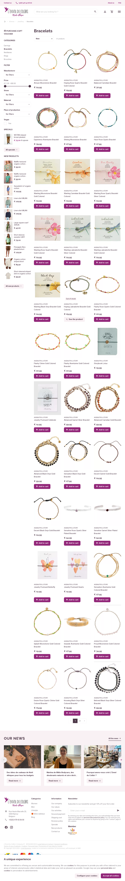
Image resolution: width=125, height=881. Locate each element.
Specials (8, 129)
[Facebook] (6, 827)
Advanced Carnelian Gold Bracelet (107, 420)
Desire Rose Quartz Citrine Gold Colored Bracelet (46, 702)
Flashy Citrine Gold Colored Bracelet (45, 364)
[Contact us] (8, 3)
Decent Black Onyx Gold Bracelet (47, 530)
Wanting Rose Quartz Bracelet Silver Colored (106, 194)
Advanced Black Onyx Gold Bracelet (44, 475)
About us (111, 3)
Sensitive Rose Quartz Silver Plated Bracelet (75, 532)
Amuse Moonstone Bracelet (45, 83)
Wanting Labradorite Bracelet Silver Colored (75, 251)
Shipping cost (56, 818)
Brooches (7, 59)
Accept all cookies (111, 876)
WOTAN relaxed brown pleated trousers (20, 136)
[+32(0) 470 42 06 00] (24, 3)
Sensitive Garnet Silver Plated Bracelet (105, 532)
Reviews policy (57, 821)
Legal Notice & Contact (45, 844)
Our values (55, 807)
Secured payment (58, 814)
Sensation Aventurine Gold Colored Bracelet (104, 588)
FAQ (119, 3)
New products (11, 156)
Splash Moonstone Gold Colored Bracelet (47, 645)
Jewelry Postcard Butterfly (44, 587)
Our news (14, 738)
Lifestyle (34, 810)
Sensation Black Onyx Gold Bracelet (74, 475)
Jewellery (20, 21)
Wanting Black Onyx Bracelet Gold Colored (47, 308)
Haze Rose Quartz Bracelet (105, 140)
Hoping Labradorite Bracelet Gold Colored (77, 308)
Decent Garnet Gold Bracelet (105, 474)
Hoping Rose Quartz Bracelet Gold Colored (75, 84)
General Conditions (60, 844)
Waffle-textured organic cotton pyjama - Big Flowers (22, 176)
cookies (70, 865)
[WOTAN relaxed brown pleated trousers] (8, 139)
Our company (56, 804)
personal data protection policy (94, 817)
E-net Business (26, 848)
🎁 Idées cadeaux (38, 814)
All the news (113, 738)
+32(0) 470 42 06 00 (16, 820)
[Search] (95, 12)
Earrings (7, 46)
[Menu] (119, 12)
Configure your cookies (87, 876)
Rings (6, 56)
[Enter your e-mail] (94, 810)
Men (33, 807)
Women (11, 21)
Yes (9, 123)
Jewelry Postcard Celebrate (45, 420)
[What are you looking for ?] (66, 12)
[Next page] (84, 721)
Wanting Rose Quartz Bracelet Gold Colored (46, 251)
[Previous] (4, 760)
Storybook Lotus (100, 363)
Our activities (56, 810)
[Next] (121, 760)
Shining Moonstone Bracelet (75, 140)
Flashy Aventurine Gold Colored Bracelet (76, 364)
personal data (106, 868)
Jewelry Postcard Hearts (74, 587)
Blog (33, 817)
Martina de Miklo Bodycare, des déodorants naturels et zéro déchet (62, 774)
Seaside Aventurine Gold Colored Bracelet (77, 645)
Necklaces (8, 52)
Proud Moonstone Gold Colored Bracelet (107, 645)
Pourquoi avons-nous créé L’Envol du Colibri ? (101, 773)
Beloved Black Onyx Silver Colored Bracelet (107, 702)
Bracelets (8, 49)
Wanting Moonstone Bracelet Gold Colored (45, 194)
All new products (14, 286)
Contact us (55, 831)
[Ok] (118, 810)
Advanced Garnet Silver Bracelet (77, 420)
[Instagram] (11, 827)
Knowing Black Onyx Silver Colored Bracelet (74, 702)
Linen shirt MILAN (20, 198)
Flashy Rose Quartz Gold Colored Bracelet (107, 308)
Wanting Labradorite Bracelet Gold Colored (105, 251)
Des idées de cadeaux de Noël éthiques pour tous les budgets (20, 773)
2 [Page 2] (79, 721)
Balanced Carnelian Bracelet (105, 83)
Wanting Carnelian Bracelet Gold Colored (77, 194)
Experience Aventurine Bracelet (46, 140)
